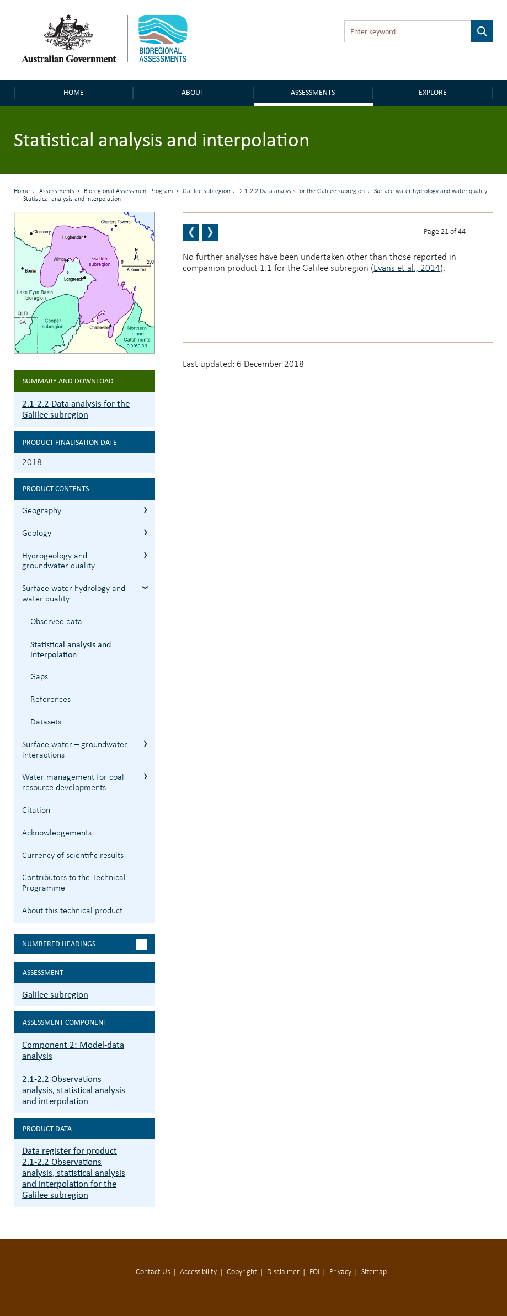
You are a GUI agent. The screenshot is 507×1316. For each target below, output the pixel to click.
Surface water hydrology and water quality (430, 191)
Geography (41, 511)
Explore (433, 92)
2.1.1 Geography (145, 509)
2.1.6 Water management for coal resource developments (145, 776)
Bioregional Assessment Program (128, 191)
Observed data (56, 621)
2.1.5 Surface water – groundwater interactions (145, 743)
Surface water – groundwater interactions (74, 750)
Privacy (340, 1272)
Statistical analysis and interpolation (70, 649)
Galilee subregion (206, 191)
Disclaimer (283, 1272)
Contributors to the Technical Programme (74, 883)
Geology (36, 533)
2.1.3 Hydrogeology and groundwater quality (145, 554)
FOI (314, 1272)
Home (73, 92)
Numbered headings (58, 944)
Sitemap (374, 1272)
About (193, 92)
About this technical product (72, 911)
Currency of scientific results (73, 855)
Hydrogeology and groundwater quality (58, 561)
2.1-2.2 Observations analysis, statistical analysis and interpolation (73, 1090)
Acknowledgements (57, 833)
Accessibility (198, 1272)
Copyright (242, 1272)
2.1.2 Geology (145, 532)
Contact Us (153, 1272)
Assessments (313, 92)
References (50, 699)
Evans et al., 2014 (406, 268)
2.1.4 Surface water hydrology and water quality (145, 587)
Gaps (39, 677)
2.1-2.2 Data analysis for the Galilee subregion (302, 191)
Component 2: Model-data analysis (73, 1050)
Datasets (45, 722)
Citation (36, 810)
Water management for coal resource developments (73, 782)
